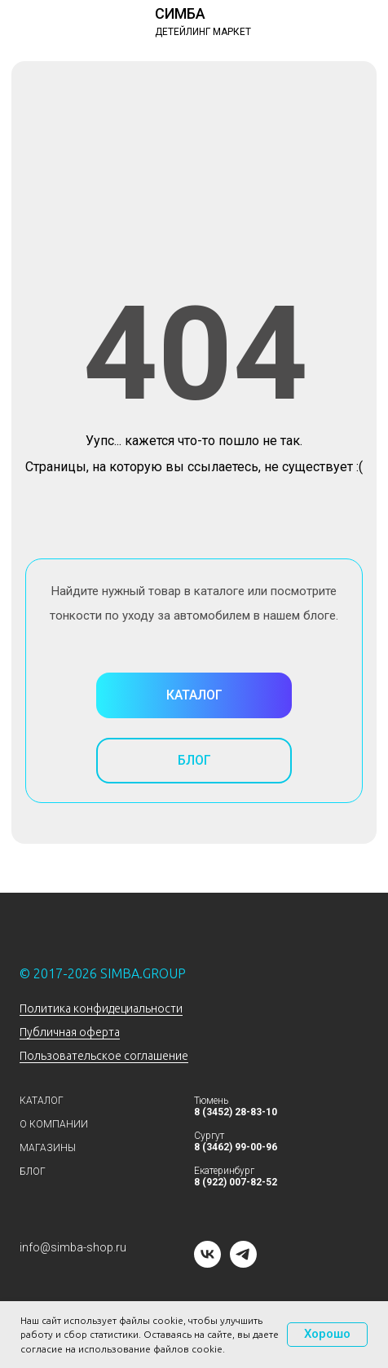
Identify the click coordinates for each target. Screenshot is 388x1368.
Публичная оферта (70, 1032)
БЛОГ (33, 1171)
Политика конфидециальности (101, 1008)
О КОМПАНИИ (54, 1124)
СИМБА (180, 13)
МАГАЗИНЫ (48, 1148)
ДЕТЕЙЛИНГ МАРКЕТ (203, 32)
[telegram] (243, 1263)
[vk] (207, 1263)
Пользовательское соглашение (104, 1055)
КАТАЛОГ (42, 1100)
